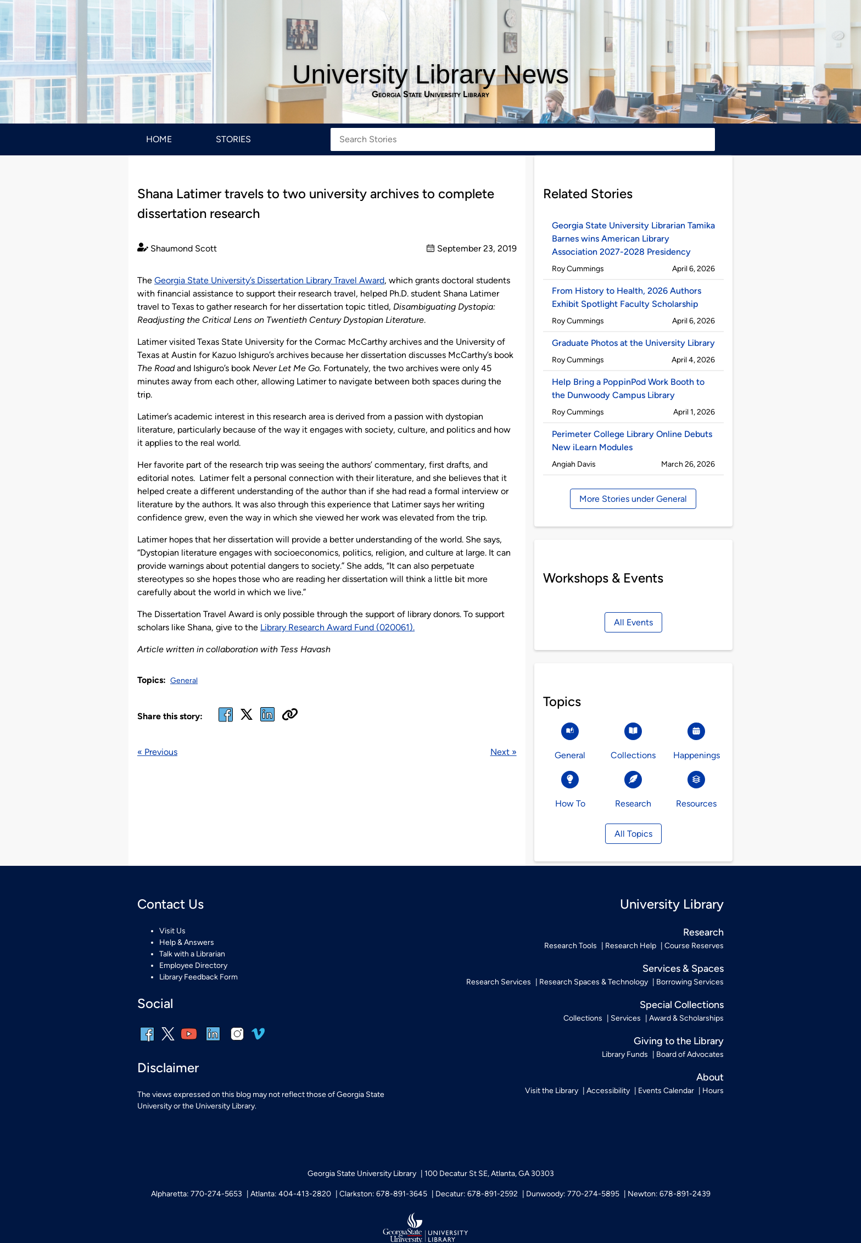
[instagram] (237, 1041)
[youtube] (189, 1041)
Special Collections (682, 1005)
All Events (633, 622)
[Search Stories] (523, 139)
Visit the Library (551, 1090)
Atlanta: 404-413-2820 (290, 1194)
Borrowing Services (690, 982)
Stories (233, 139)
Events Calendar (666, 1090)
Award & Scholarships (686, 1018)
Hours (713, 1090)
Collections (582, 1018)
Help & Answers (186, 942)
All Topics (633, 833)
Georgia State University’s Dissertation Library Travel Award (269, 280)
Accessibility (608, 1090)
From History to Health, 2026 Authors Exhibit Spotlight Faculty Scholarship (626, 297)
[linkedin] (213, 1041)
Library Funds (625, 1054)
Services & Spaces (683, 968)
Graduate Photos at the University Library (633, 343)
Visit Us (172, 931)
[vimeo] (258, 1038)
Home (159, 139)
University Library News (430, 74)
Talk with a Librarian (192, 954)
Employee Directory (193, 965)
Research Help (630, 945)
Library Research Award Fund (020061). (337, 627)
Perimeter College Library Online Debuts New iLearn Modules (632, 440)
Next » (503, 752)
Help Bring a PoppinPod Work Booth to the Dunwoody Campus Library (628, 388)
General (184, 680)
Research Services (498, 982)
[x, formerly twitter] (246, 718)
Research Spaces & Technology (593, 982)
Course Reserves (694, 945)
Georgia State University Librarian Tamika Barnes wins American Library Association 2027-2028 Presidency (633, 238)
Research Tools (570, 945)
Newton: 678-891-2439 (669, 1194)
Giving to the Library (679, 1041)
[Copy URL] (290, 715)
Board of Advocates (690, 1054)
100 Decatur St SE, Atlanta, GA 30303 (489, 1173)
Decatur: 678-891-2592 (476, 1194)
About (710, 1077)
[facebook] (226, 721)
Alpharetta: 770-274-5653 (196, 1194)
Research (703, 932)
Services (626, 1018)
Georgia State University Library (430, 94)
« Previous (157, 752)
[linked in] (267, 721)
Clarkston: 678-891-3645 (383, 1194)
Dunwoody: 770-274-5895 (572, 1194)
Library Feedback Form (198, 977)
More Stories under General (633, 499)
